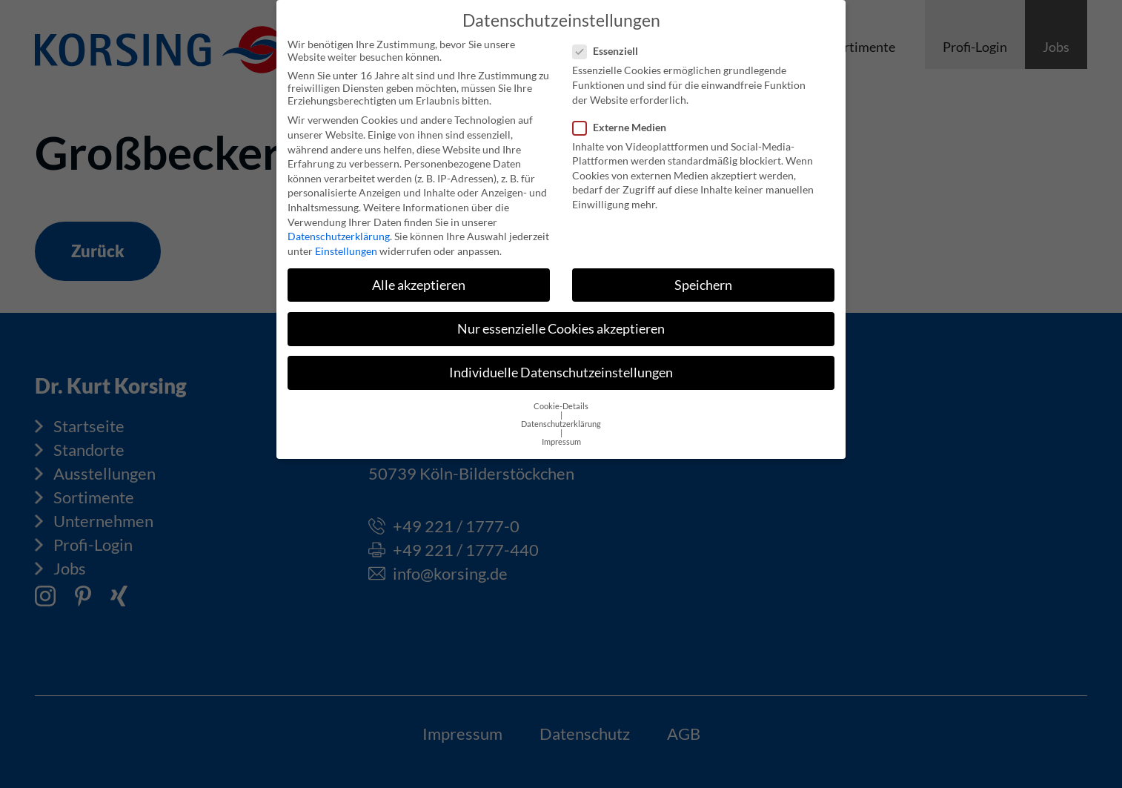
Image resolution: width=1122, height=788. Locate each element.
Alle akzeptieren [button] (418, 274)
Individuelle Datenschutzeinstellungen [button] (561, 361)
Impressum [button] (561, 430)
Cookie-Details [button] (561, 395)
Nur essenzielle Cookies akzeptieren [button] (561, 317)
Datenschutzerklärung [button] (561, 412)
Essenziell (610, 39)
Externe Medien (624, 116)
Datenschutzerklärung (339, 225)
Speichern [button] (703, 274)
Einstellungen (346, 240)
